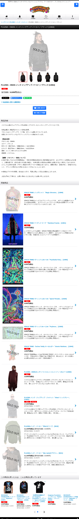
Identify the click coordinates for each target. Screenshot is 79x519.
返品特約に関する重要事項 (11, 102)
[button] (3, 5)
